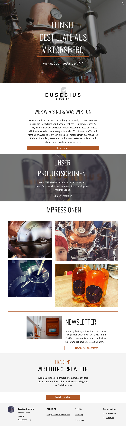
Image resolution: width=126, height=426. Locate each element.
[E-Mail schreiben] (63, 397)
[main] (63, 37)
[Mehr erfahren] (63, 148)
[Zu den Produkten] (63, 196)
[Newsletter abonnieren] (86, 348)
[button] (3, 3)
